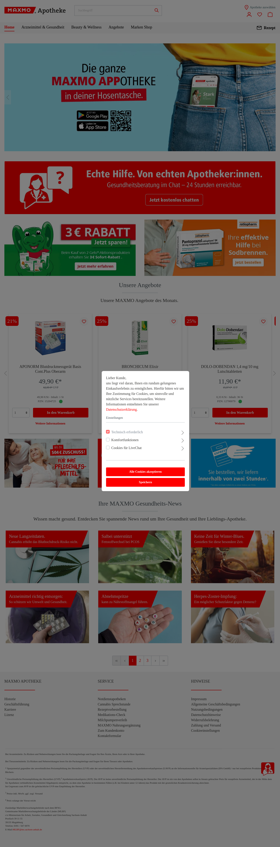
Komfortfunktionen (119, 432)
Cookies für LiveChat (121, 440)
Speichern (140, 474)
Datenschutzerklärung (116, 402)
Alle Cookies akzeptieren (140, 464)
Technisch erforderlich (121, 424)
